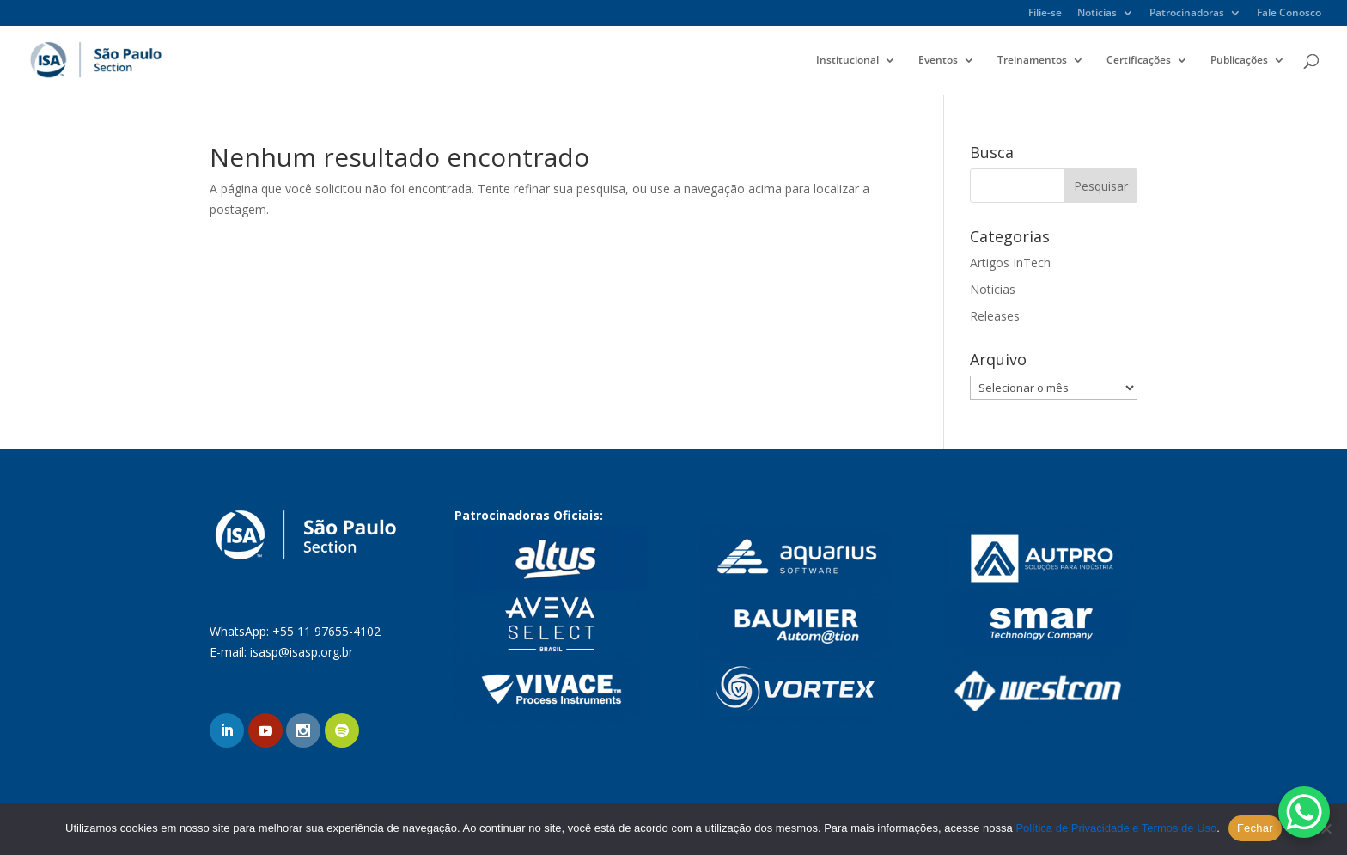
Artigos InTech (1010, 262)
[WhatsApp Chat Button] (1304, 812)
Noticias (992, 289)
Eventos (938, 60)
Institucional (847, 60)
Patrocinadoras (1186, 14)
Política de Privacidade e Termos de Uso (1115, 827)
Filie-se (1045, 14)
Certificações (1138, 60)
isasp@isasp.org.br (301, 652)
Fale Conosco (1289, 14)
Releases (995, 316)
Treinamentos (1032, 60)
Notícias (1097, 14)
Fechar (1255, 827)
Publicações (1239, 60)
